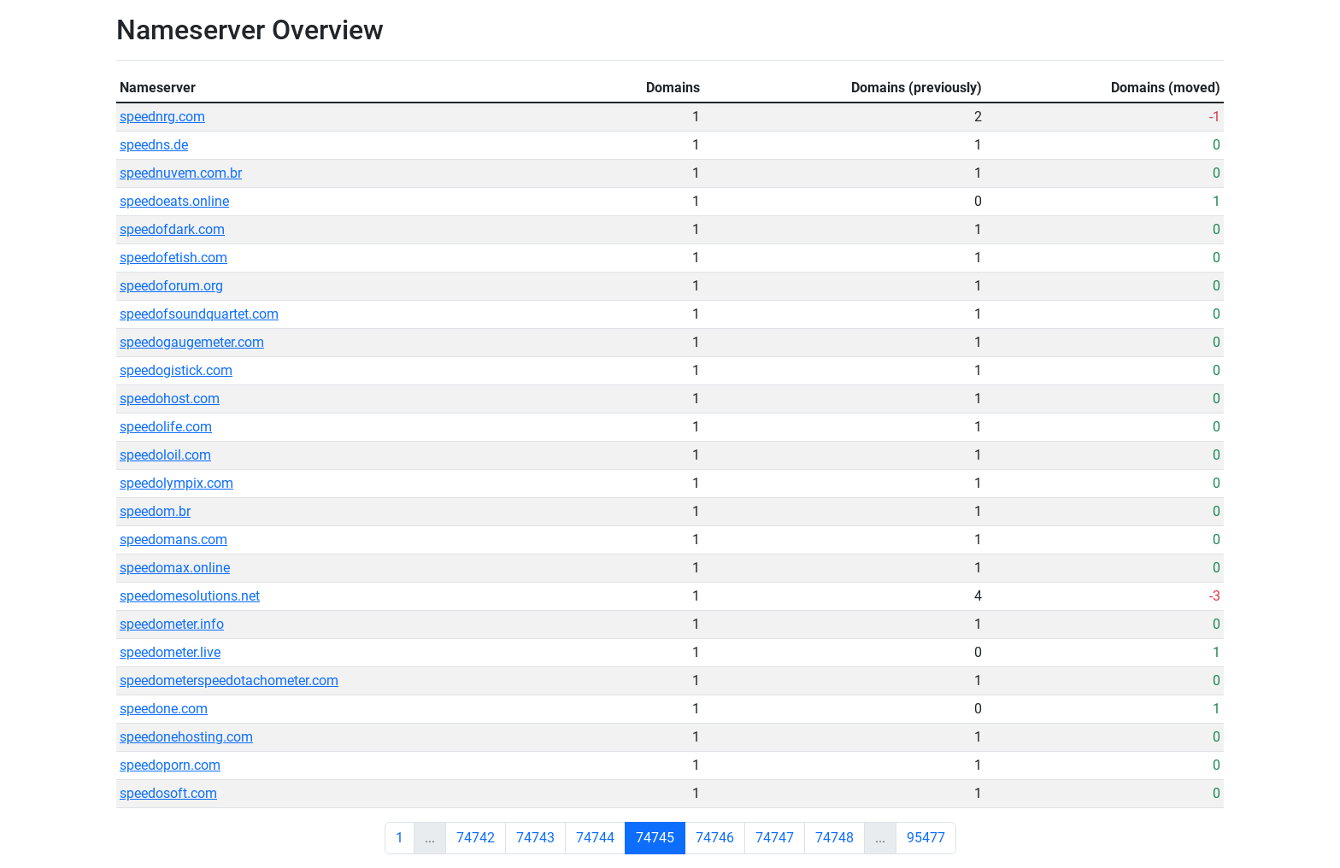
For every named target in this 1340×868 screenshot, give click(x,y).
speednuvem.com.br (181, 173)
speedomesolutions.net (190, 596)
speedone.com (164, 709)
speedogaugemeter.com (192, 342)
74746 (715, 838)
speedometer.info (172, 624)
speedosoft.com (168, 793)
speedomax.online (175, 568)
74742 (475, 838)
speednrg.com (162, 116)
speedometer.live (170, 652)
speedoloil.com (165, 455)
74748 (834, 838)
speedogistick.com (176, 370)
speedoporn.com (170, 765)
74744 (595, 838)
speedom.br (155, 511)
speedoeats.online (174, 201)
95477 (926, 838)
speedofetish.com (173, 257)
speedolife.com (166, 427)
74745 (655, 838)
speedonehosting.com (186, 737)
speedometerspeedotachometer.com (229, 680)
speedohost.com (170, 398)
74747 (774, 838)
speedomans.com (173, 539)
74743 (535, 838)
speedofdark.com (172, 229)
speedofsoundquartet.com (199, 314)
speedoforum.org (171, 286)
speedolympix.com (176, 483)
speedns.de (154, 145)
